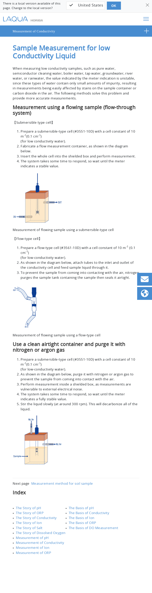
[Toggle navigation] (146, 19)
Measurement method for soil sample (59, 474)
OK (113, 5)
